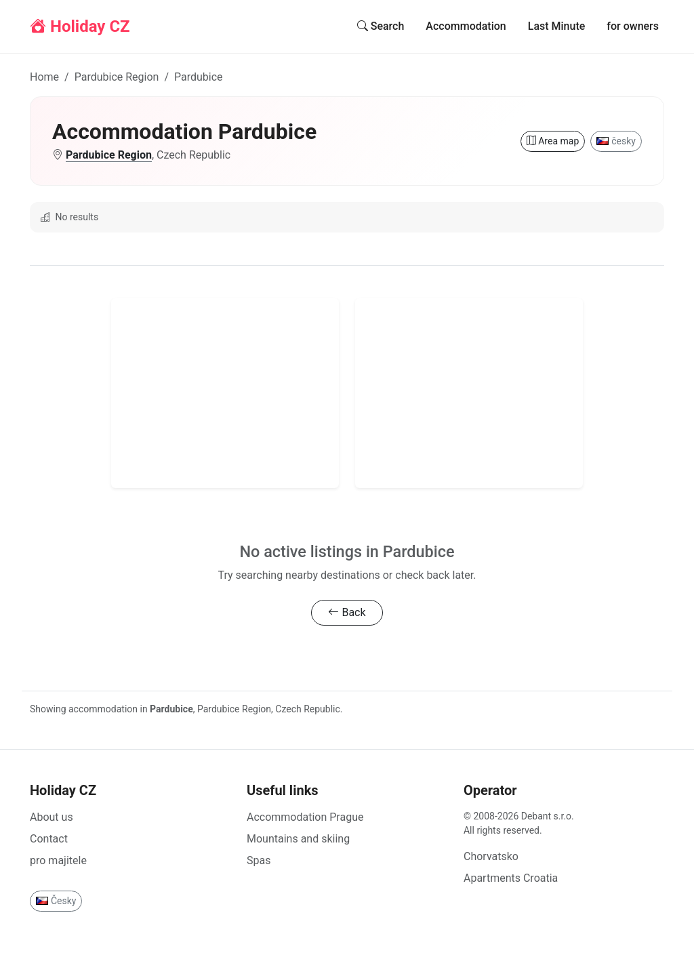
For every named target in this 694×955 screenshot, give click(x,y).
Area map (553, 141)
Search (381, 26)
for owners (633, 26)
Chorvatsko (491, 856)
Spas (258, 860)
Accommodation (466, 26)
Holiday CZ (80, 26)
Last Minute (557, 26)
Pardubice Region (117, 76)
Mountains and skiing (298, 838)
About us (51, 817)
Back (346, 612)
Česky (56, 900)
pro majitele (58, 860)
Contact (49, 838)
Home (44, 76)
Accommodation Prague (305, 817)
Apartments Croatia (511, 878)
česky (616, 141)
